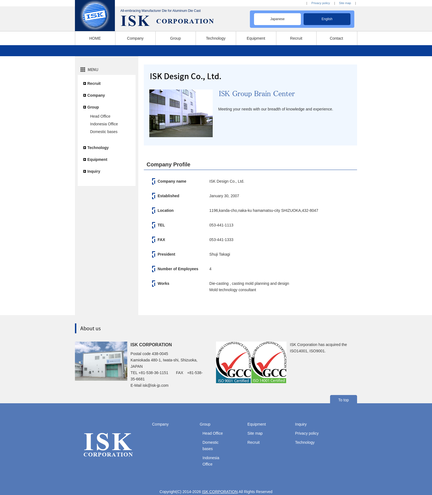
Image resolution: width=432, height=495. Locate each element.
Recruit (296, 38)
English (327, 19)
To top (343, 400)
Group (175, 38)
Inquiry (93, 171)
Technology (216, 38)
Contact (336, 38)
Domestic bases (104, 131)
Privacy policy (320, 3)
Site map (345, 3)
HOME (95, 38)
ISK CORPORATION (220, 491)
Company (135, 38)
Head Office (100, 116)
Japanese (277, 19)
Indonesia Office (104, 124)
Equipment (256, 38)
